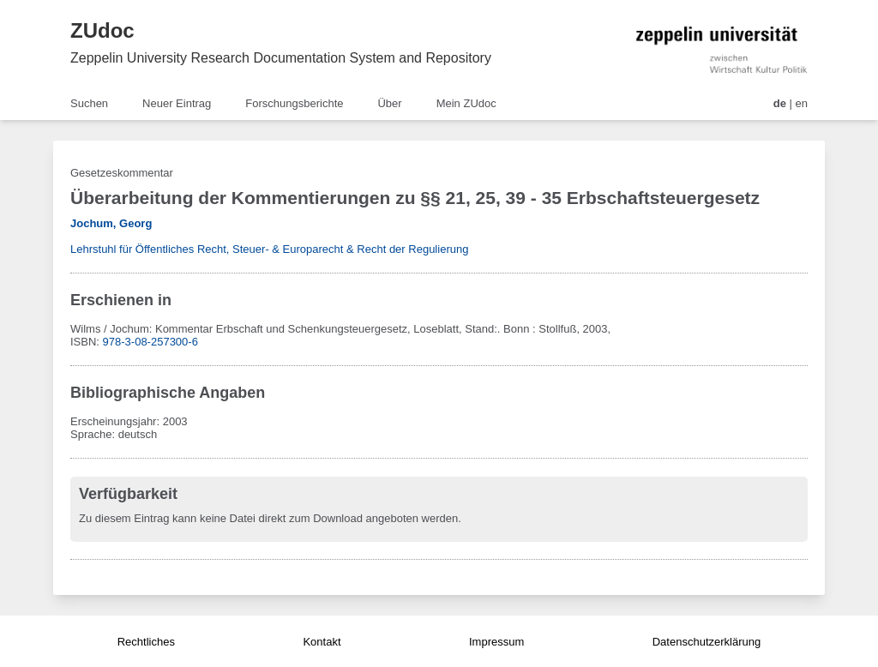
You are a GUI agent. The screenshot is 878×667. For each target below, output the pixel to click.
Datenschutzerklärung (706, 641)
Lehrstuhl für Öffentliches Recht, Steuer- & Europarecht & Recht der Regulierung (269, 249)
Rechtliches (146, 641)
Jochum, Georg (111, 223)
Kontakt (321, 641)
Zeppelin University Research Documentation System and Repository (280, 58)
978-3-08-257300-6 (150, 341)
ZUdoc (102, 30)
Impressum (496, 641)
